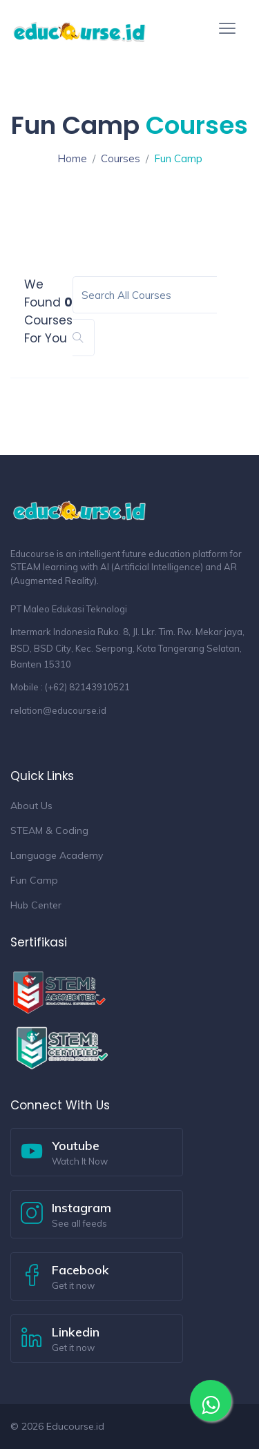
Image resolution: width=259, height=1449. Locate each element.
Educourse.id (75, 1426)
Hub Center (35, 905)
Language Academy (56, 855)
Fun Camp (34, 880)
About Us (31, 805)
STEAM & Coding (49, 830)
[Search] (145, 294)
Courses (120, 158)
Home (72, 158)
